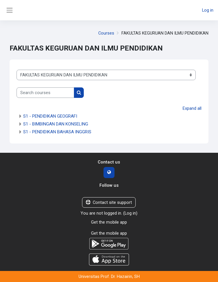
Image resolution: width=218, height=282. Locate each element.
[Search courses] (45, 92)
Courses (106, 33)
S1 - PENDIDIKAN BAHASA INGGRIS (57, 131)
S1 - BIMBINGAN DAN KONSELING (55, 124)
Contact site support (109, 202)
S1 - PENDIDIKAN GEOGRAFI (50, 116)
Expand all (192, 108)
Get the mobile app (109, 222)
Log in (207, 10)
